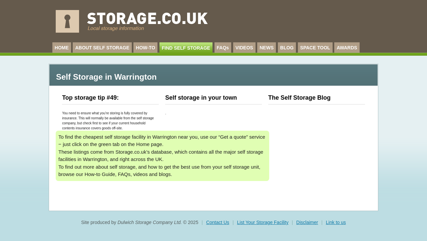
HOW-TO (145, 47)
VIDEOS (244, 47)
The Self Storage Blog (299, 97)
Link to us (336, 222)
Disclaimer (307, 222)
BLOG (287, 47)
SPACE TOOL (315, 47)
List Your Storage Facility (263, 222)
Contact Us (217, 222)
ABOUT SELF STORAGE (102, 47)
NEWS (267, 47)
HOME (62, 47)
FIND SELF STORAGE (186, 48)
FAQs (223, 47)
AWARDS (347, 47)
